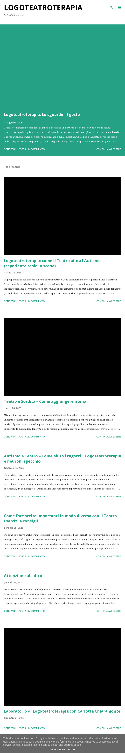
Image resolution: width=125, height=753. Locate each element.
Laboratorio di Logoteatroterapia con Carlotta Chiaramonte (62, 711)
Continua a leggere (108, 149)
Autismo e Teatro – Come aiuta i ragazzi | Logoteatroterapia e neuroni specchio (62, 458)
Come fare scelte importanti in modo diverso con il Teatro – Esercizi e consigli (62, 518)
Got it (71, 749)
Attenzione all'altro (23, 575)
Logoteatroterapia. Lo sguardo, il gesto (42, 114)
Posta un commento (32, 149)
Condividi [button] (10, 149)
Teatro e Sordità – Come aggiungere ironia (45, 401)
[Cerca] (111, 6)
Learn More (58, 749)
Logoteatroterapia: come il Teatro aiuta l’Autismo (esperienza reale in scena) (52, 263)
